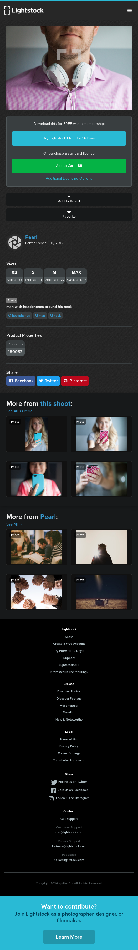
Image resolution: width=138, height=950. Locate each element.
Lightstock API (69, 665)
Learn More (69, 937)
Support (69, 657)
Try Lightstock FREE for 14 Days (69, 138)
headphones (19, 315)
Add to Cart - (69, 166)
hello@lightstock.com (69, 860)
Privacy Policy (69, 746)
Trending (69, 712)
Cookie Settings (69, 753)
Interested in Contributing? (69, 672)
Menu (129, 10)
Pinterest (75, 381)
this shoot (55, 403)
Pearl (31, 237)
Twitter (48, 381)
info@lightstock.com (69, 832)
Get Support (69, 818)
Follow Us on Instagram (72, 798)
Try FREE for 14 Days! (69, 650)
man (40, 315)
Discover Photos (69, 691)
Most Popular (69, 705)
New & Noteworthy (69, 719)
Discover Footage (69, 698)
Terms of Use (69, 739)
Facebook (20, 381)
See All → (14, 524)
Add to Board (69, 199)
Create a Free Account (69, 643)
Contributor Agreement (69, 760)
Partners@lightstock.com (69, 846)
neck (55, 315)
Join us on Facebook (73, 790)
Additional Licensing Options (69, 178)
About (69, 636)
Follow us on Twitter (72, 781)
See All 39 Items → (21, 411)
